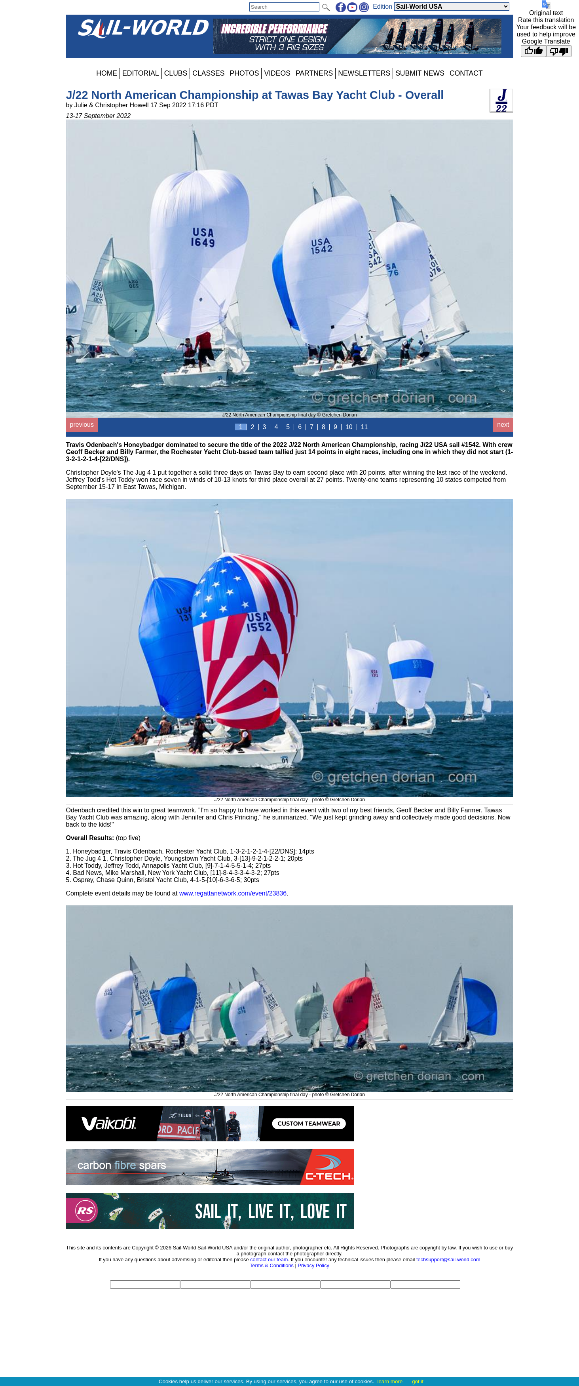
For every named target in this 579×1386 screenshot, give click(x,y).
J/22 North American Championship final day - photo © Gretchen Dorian (289, 796)
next (503, 424)
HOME (106, 73)
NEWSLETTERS (364, 73)
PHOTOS (244, 73)
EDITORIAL (140, 73)
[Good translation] (533, 51)
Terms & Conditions (272, 1265)
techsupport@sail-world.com (448, 1259)
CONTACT (466, 73)
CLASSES (208, 73)
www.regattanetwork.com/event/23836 (233, 893)
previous (82, 424)
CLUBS (176, 73)
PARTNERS (314, 73)
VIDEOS (277, 73)
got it (417, 1381)
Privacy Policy (313, 1265)
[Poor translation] (558, 51)
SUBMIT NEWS (419, 73)
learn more (389, 1381)
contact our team (269, 1259)
